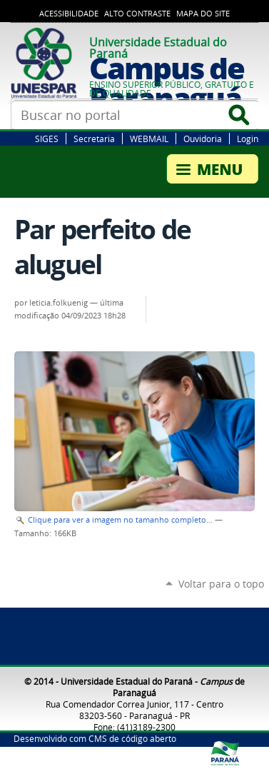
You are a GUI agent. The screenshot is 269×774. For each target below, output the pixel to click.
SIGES (47, 138)
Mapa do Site (203, 14)
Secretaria (94, 138)
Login (247, 138)
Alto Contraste (137, 14)
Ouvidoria (202, 138)
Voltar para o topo (221, 583)
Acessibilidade (68, 14)
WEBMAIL (149, 138)
